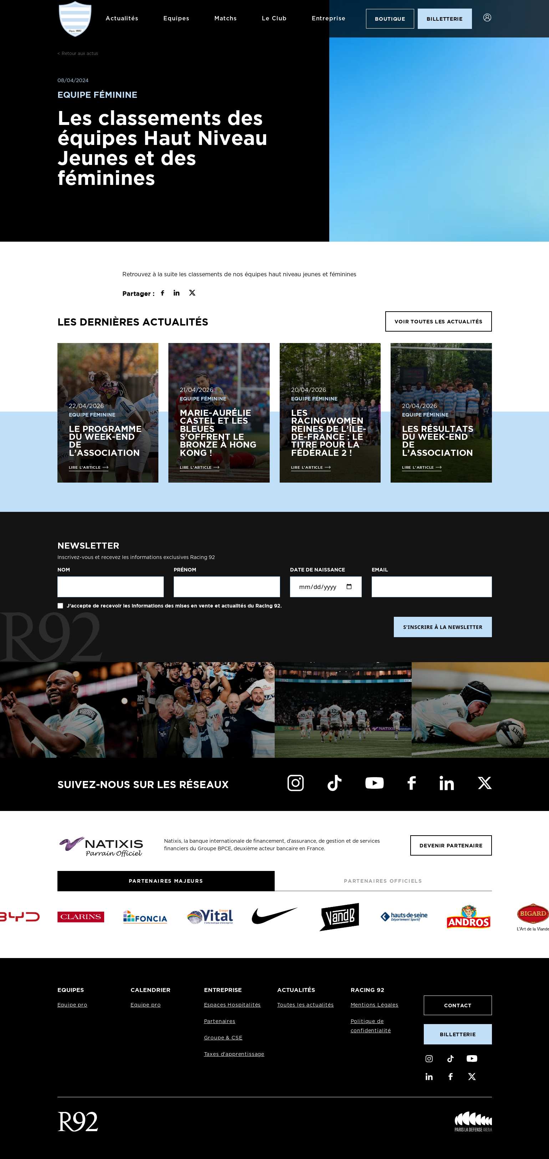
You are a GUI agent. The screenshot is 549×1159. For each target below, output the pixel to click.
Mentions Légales (374, 1005)
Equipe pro (72, 1005)
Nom (63, 569)
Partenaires (219, 1021)
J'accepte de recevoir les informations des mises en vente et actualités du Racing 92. (173, 605)
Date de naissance (317, 569)
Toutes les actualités (305, 1005)
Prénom (185, 569)
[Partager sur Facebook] (162, 293)
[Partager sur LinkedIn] (176, 293)
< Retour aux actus (77, 53)
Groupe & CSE (223, 1037)
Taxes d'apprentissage (234, 1054)
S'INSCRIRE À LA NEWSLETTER (442, 627)
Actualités (122, 18)
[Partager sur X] (192, 293)
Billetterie (458, 1034)
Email (380, 569)
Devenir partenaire (451, 845)
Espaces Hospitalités (232, 1005)
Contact (458, 1005)
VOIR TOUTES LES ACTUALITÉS (439, 321)
